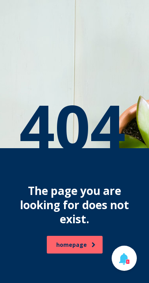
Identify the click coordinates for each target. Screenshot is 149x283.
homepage (76, 244)
